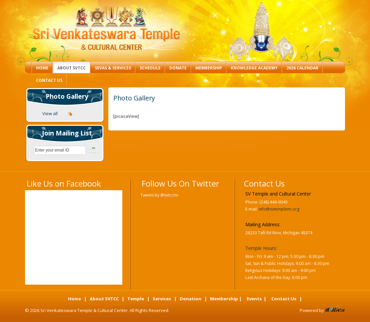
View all (50, 113)
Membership (208, 68)
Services (162, 299)
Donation (190, 299)
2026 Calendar (302, 68)
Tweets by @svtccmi (159, 195)
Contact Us (49, 80)
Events (254, 299)
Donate (178, 68)
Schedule (150, 68)
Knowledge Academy (254, 68)
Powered (309, 310)
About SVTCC (71, 68)
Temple (135, 299)
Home (42, 68)
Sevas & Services (113, 68)
